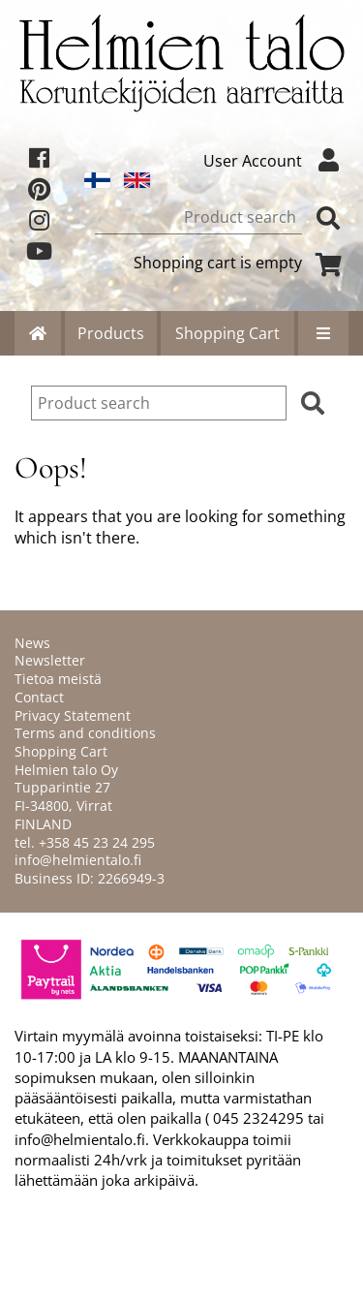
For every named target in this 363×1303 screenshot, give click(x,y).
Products (110, 333)
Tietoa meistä (58, 678)
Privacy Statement (73, 715)
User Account (275, 160)
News (32, 643)
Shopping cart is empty (241, 262)
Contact (39, 697)
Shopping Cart (227, 333)
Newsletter (50, 660)
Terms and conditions (85, 733)
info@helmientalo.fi (78, 860)
